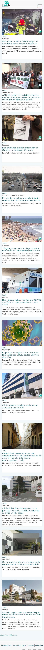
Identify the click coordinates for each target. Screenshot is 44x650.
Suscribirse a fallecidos (8, 635)
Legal (24, 645)
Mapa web (39, 645)
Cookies (31, 645)
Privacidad (17, 645)
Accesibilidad (6, 645)
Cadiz (4, 36)
